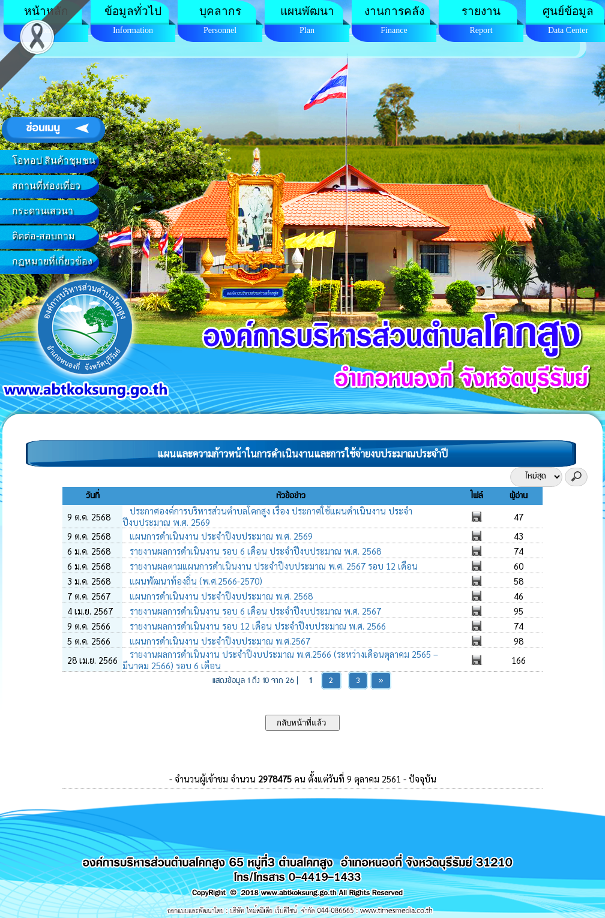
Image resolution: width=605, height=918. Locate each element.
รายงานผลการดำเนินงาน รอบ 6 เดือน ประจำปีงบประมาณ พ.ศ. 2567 (254, 610)
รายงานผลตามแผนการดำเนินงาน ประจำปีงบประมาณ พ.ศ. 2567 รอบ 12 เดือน (272, 565)
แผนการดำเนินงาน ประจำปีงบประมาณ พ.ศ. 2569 (220, 535)
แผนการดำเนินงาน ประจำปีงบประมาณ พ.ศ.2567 (218, 640)
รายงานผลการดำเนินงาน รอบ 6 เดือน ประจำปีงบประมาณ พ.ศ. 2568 (254, 550)
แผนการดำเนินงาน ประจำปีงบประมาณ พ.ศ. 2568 (220, 595)
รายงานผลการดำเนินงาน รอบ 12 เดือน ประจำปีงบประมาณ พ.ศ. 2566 (256, 625)
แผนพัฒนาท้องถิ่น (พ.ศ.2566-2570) (194, 580)
